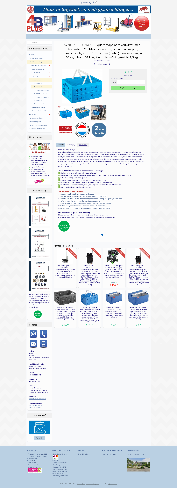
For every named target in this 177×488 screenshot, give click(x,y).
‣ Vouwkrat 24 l (38, 83)
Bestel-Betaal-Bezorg (59, 454)
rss (84, 484)
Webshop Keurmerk (34, 467)
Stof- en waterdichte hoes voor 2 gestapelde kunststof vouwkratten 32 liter (85, 203)
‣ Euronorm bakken (40, 69)
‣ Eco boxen (40, 76)
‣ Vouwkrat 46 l (38, 100)
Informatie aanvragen (110, 454)
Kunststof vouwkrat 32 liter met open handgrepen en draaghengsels (83, 196)
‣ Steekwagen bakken (38, 107)
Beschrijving (71, 145)
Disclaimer (31, 461)
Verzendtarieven (58, 474)
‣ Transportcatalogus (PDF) (38, 125)
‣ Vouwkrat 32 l (38, 87)
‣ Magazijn (39, 114)
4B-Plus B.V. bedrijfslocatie (135, 455)
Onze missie (32, 463)
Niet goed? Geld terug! (60, 469)
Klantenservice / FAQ (59, 467)
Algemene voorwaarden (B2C (37, 456)
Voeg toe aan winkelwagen (128, 88)
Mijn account (85, 2)
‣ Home (31, 55)
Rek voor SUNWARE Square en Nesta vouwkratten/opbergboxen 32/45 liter (85, 208)
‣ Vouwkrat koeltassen (40, 104)
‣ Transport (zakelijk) (39, 118)
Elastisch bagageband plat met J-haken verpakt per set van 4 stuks (82, 206)
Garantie (55, 461)
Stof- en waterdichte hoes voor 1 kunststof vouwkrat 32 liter (80, 201)
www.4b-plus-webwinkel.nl (37, 399)
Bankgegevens (32, 458)
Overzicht (60, 145)
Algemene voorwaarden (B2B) (37, 454)
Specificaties (83, 145)
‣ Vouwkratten (40, 80)
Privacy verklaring (33, 465)
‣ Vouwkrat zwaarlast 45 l (41, 97)
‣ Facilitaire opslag (39, 62)
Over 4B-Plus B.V (83, 454)
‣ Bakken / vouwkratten (40, 65)
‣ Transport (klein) (39, 122)
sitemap (79, 484)
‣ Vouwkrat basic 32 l (40, 94)
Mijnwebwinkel (112, 484)
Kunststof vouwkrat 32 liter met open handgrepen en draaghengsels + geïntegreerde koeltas (91, 199)
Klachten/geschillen (59, 465)
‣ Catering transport (39, 58)
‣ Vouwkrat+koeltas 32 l (41, 90)
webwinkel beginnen (92, 484)
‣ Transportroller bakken (40, 111)
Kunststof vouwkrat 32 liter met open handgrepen (77, 194)
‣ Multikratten (40, 73)
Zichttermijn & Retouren (60, 476)
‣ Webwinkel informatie (39, 129)
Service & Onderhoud (60, 471)
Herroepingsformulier (60, 463)
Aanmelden (39, 438)
